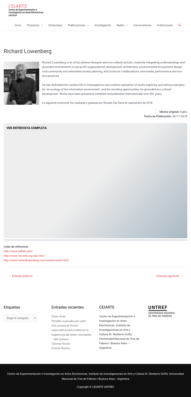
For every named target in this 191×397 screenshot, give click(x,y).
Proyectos (33, 25)
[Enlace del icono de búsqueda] (180, 25)
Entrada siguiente (169, 276)
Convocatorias (142, 25)
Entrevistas (55, 25)
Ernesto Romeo (61, 348)
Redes (120, 25)
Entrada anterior (21, 276)
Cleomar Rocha (61, 343)
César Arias (58, 316)
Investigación (103, 25)
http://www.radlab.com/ (18, 251)
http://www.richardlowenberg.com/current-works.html (37, 260)
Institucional (164, 25)
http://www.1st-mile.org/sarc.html (25, 255)
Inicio (18, 25)
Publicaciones (76, 25)
